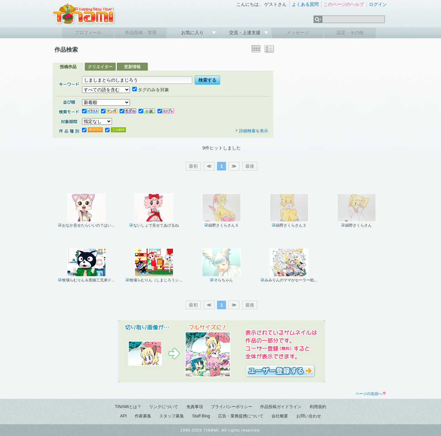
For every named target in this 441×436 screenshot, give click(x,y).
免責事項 (194, 406)
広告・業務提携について (241, 416)
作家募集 (143, 416)
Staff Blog (201, 416)
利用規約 (318, 406)
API (123, 416)
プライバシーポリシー (231, 406)
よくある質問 (305, 4)
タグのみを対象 (150, 89)
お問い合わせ (308, 416)
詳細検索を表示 (251, 130)
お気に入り (193, 32)
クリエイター (100, 66)
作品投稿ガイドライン (280, 406)
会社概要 (279, 416)
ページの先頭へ (371, 394)
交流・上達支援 (245, 32)
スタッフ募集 (171, 416)
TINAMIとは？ (128, 406)
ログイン (378, 4)
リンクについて (163, 406)
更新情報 (132, 66)
